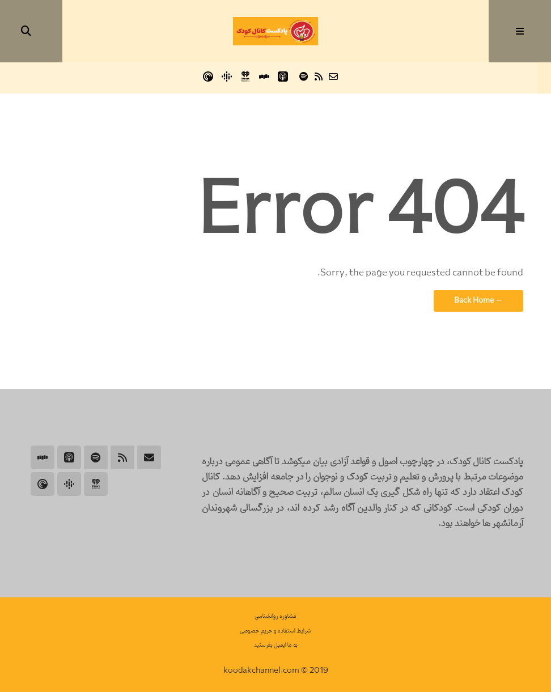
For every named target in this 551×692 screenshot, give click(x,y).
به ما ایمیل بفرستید (276, 645)
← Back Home (478, 300)
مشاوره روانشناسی (275, 616)
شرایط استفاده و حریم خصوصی (275, 631)
